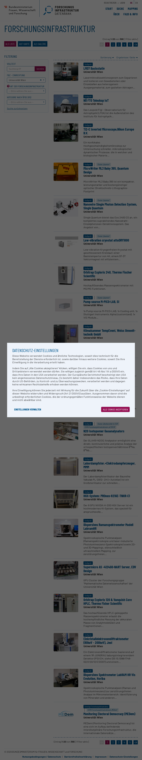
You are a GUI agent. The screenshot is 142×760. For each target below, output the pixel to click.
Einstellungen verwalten (27, 409)
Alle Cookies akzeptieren (115, 409)
